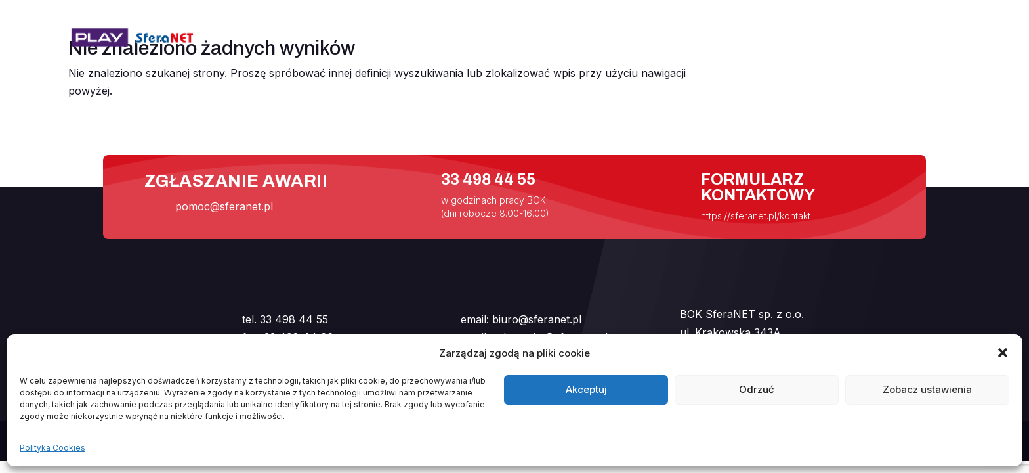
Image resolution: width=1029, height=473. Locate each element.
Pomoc (781, 38)
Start (573, 38)
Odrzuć (756, 389)
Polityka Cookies (52, 448)
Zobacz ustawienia (927, 389)
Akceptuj (586, 389)
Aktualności (642, 38)
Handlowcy (862, 38)
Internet (720, 38)
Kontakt (936, 38)
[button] (1002, 352)
